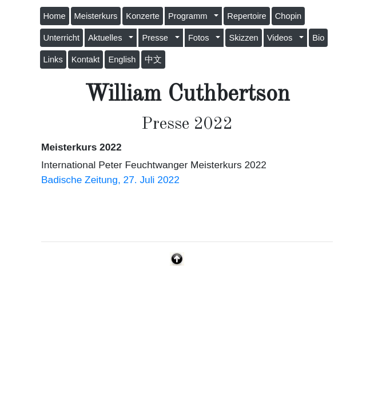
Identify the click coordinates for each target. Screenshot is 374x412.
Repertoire (246, 16)
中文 (153, 59)
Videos (282, 37)
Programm (190, 16)
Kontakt (85, 59)
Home (54, 16)
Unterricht (61, 37)
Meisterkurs (96, 16)
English (122, 59)
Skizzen (243, 37)
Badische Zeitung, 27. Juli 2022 (110, 179)
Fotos (201, 37)
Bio (318, 37)
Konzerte (143, 16)
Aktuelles (107, 37)
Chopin (288, 16)
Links (53, 59)
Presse (157, 37)
